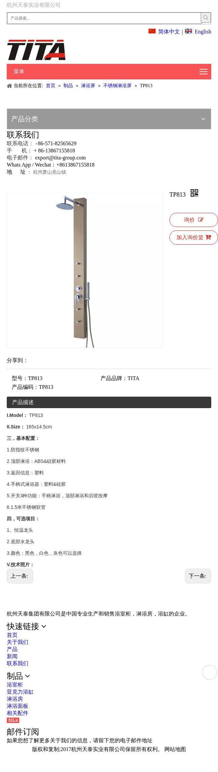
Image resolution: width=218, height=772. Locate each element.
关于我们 (17, 642)
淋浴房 (15, 699)
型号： (20, 378)
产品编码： (25, 387)
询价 (193, 220)
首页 (12, 635)
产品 (12, 649)
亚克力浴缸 (20, 692)
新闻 (12, 656)
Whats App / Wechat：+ (33, 165)
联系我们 (17, 663)
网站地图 (175, 749)
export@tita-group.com (60, 157)
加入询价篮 (193, 237)
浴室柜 (15, 685)
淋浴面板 (17, 706)
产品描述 (23, 402)
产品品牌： (114, 378)
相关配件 (17, 713)
